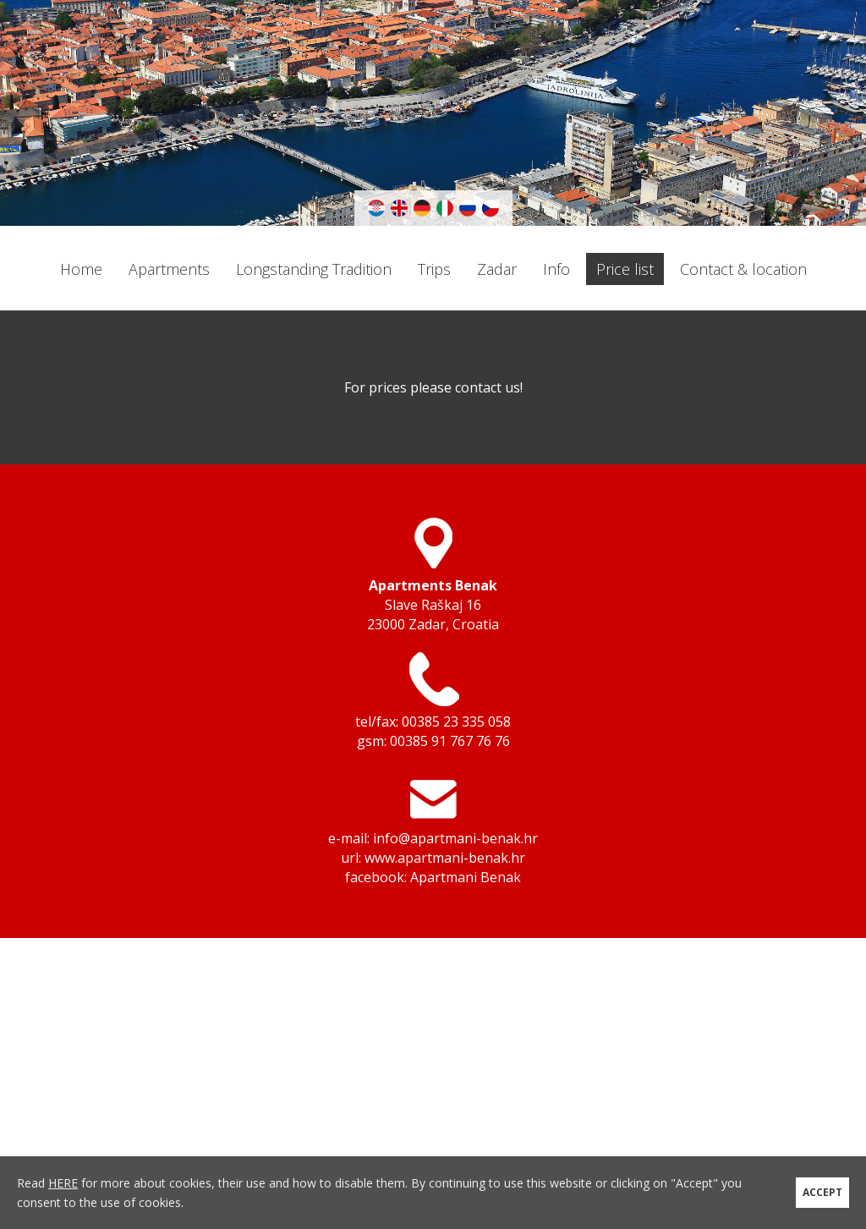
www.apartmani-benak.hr (444, 857)
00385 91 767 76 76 (450, 741)
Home (81, 269)
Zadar (497, 269)
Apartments (169, 269)
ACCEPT (822, 1192)
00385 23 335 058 (456, 721)
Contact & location (743, 269)
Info (556, 269)
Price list (625, 269)
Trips (434, 269)
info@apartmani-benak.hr (455, 838)
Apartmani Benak (465, 877)
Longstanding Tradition (314, 269)
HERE (63, 1183)
